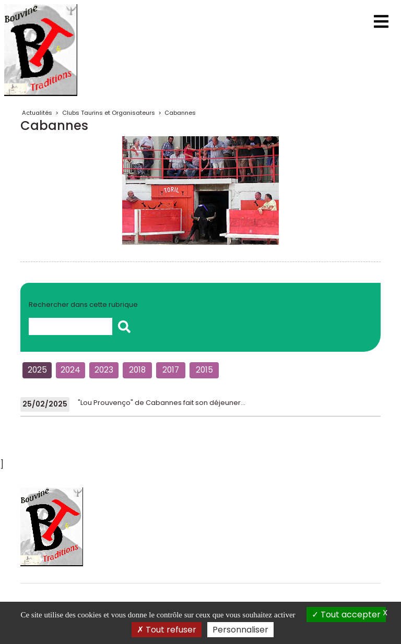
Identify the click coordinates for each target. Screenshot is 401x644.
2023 (104, 369)
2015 (204, 369)
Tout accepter (346, 615)
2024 (70, 369)
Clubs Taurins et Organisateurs (108, 113)
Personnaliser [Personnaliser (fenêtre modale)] (240, 630)
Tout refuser (166, 630)
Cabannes (180, 113)
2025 (37, 369)
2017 (170, 369)
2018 (137, 369)
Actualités (37, 113)
